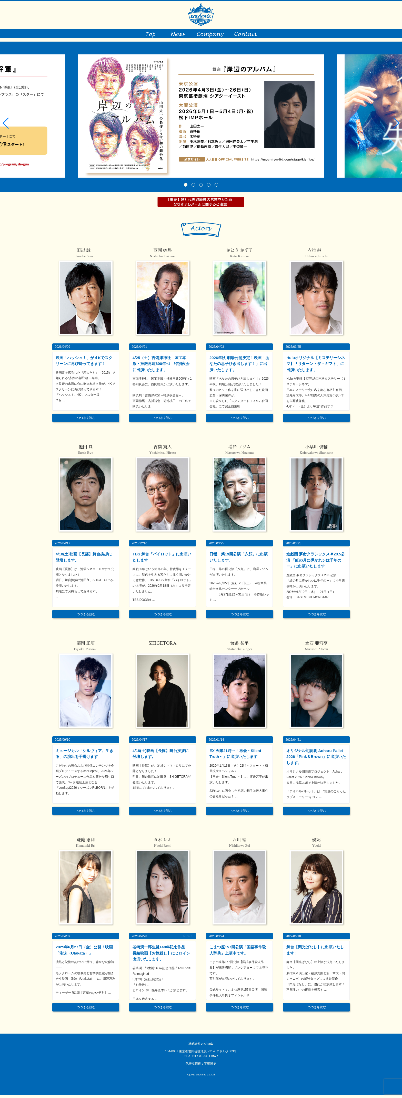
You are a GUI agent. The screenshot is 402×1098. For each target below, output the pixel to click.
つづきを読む (86, 420)
